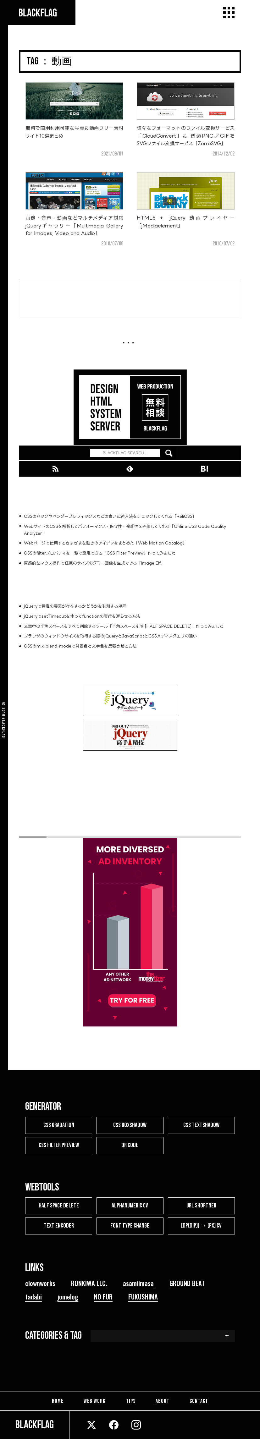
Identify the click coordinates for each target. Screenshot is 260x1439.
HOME (60, 1400)
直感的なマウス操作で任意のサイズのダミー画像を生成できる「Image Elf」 (94, 563)
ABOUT (161, 1400)
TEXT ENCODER (59, 1224)
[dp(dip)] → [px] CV (201, 1224)
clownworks (40, 1282)
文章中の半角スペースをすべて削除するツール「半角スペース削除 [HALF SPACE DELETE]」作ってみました (124, 626)
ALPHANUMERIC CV (130, 1204)
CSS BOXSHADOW (130, 1125)
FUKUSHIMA (143, 1295)
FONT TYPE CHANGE (130, 1224)
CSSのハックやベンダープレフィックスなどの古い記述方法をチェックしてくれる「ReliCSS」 (110, 516)
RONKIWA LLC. (89, 1282)
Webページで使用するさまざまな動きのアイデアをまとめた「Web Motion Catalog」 (105, 543)
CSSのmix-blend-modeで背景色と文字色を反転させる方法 (80, 646)
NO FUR (103, 1295)
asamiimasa (138, 1282)
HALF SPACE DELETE (58, 1204)
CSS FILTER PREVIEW (59, 1144)
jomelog (68, 1295)
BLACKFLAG (3, 728)
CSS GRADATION (59, 1125)
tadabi (33, 1295)
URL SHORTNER (201, 1204)
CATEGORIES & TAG (53, 1334)
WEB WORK (96, 1400)
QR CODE (130, 1144)
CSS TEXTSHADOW (201, 1125)
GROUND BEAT (187, 1282)
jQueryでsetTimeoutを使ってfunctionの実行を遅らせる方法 (82, 616)
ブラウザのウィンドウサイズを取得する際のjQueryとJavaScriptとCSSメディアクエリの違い (110, 636)
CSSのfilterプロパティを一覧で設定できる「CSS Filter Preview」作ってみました (99, 553)
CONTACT (196, 1400)
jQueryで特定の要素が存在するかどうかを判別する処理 (75, 606)
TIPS (131, 1400)
